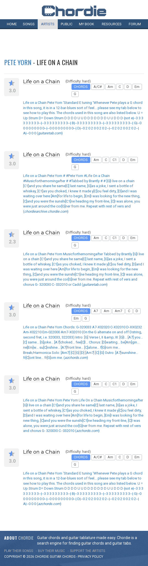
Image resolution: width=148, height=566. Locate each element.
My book (86, 24)
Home (12, 24)
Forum (135, 24)
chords (68, 557)
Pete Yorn (17, 62)
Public (66, 24)
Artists (47, 24)
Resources (112, 24)
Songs (29, 24)
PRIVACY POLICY (90, 557)
